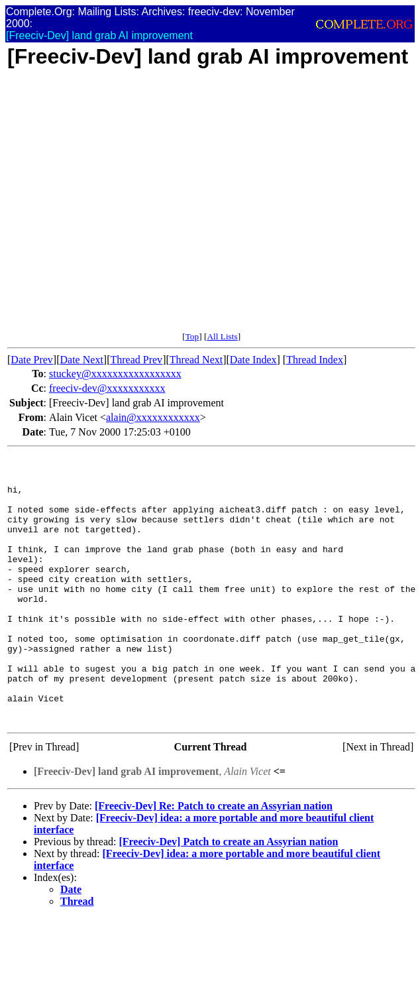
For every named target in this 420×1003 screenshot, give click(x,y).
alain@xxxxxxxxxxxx (153, 417)
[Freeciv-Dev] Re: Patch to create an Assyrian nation (214, 859)
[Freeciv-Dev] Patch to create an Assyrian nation (228, 895)
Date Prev (32, 359)
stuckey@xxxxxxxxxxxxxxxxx (115, 373)
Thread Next (196, 359)
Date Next (81, 359)
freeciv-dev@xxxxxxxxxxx (107, 388)
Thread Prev (136, 359)
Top (192, 336)
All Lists (222, 336)
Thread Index (314, 359)
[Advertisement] (124, 207)
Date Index (253, 359)
